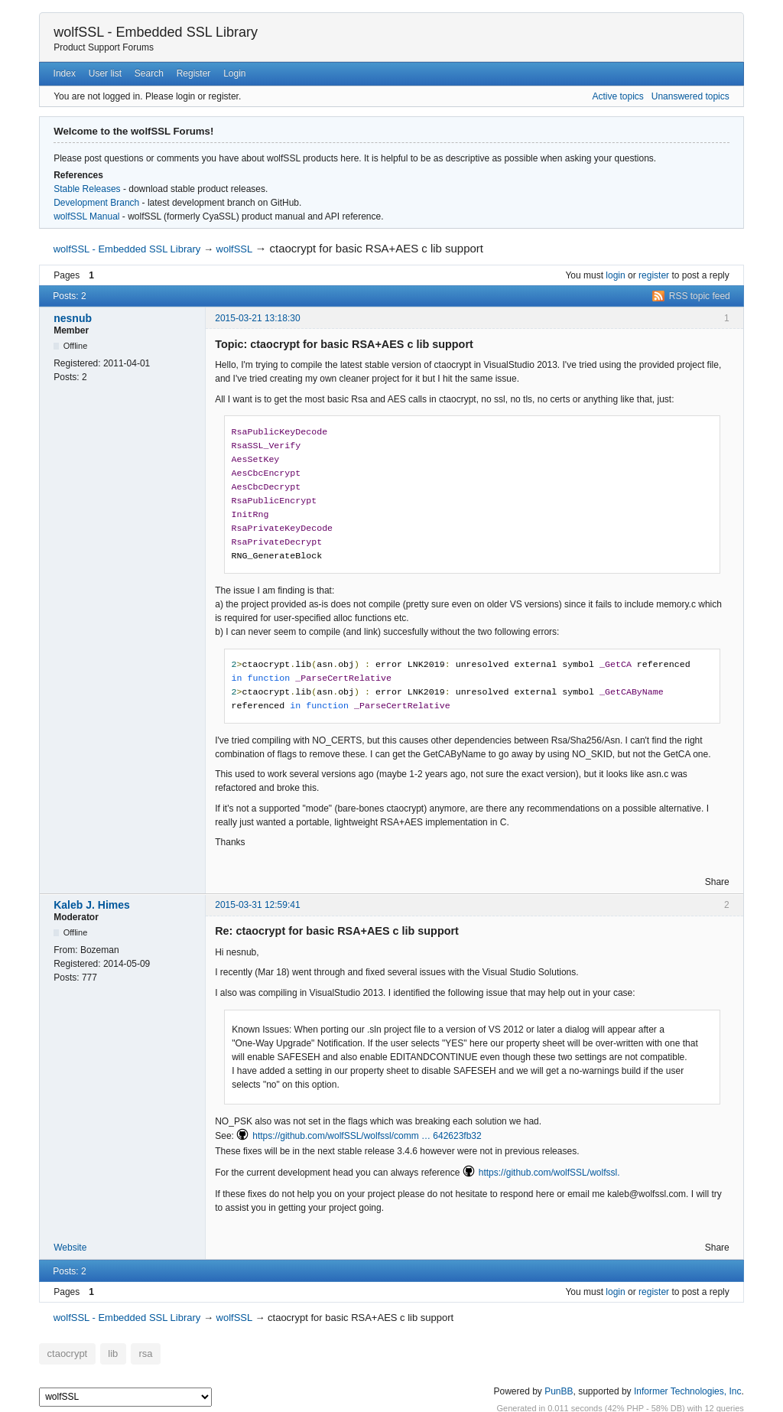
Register (194, 73)
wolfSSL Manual (86, 216)
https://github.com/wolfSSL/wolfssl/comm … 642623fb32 (366, 1136)
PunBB (558, 1388)
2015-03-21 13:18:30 (257, 318)
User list (105, 73)
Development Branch (96, 202)
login (615, 275)
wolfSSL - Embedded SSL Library (156, 32)
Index (65, 73)
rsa (134, 1353)
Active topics (617, 96)
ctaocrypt (63, 1353)
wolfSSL (234, 249)
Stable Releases (87, 189)
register (653, 275)
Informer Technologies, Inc (688, 1388)
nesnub (73, 318)
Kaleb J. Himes (92, 905)
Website (70, 1247)
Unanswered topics (690, 96)
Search (149, 73)
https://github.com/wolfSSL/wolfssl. (549, 1172)
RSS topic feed (699, 296)
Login (234, 73)
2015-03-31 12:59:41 (257, 905)
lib (104, 1353)
